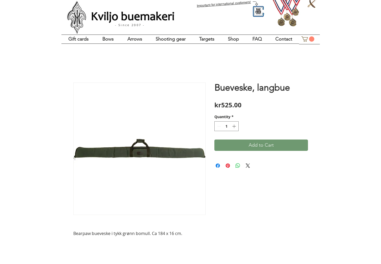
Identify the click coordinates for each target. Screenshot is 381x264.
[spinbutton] (226, 126)
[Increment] (234, 126)
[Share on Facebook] (218, 165)
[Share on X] (248, 165)
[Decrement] (218, 126)
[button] (307, 39)
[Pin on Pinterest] (228, 165)
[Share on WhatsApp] (238, 165)
